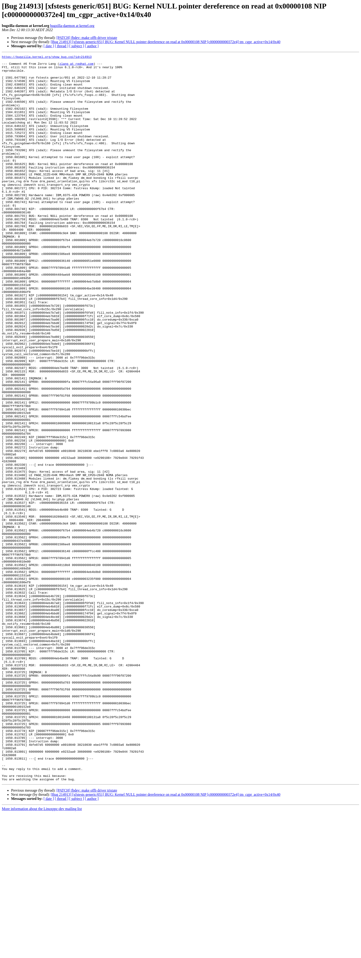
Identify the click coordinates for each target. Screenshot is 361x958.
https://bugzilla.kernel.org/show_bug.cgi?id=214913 (47, 57)
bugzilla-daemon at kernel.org (72, 26)
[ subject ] (76, 46)
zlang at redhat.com (76, 66)
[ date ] (49, 46)
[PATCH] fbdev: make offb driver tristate (86, 38)
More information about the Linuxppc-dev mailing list (42, 954)
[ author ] (92, 46)
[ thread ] (61, 46)
